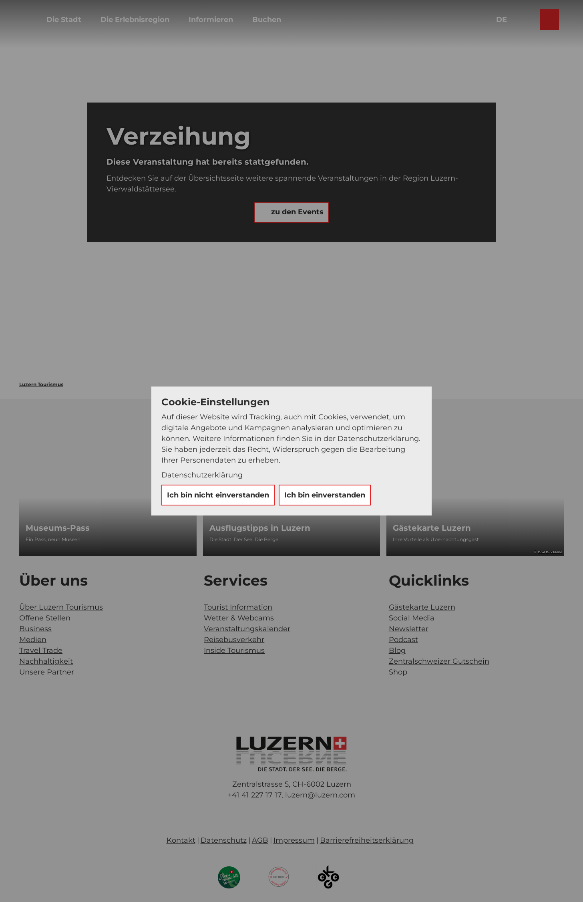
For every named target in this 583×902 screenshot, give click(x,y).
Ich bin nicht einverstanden (218, 495)
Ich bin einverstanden (324, 495)
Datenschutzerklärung (202, 475)
